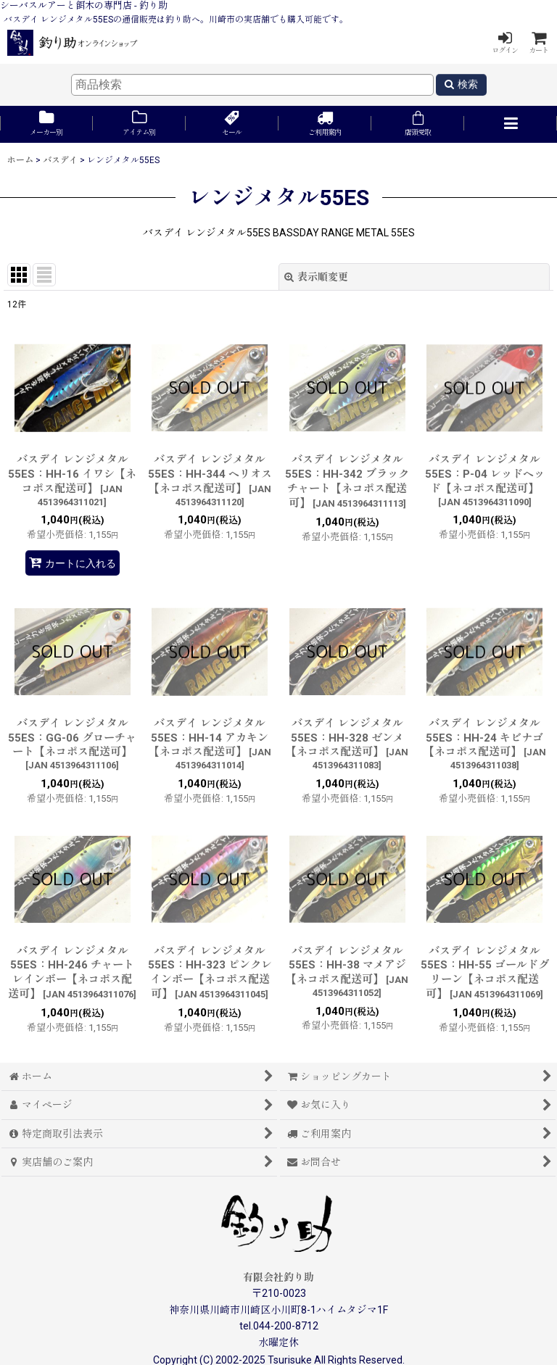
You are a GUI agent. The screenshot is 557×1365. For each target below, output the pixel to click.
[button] (510, 124)
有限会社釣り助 (278, 1277)
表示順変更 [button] (316, 277)
